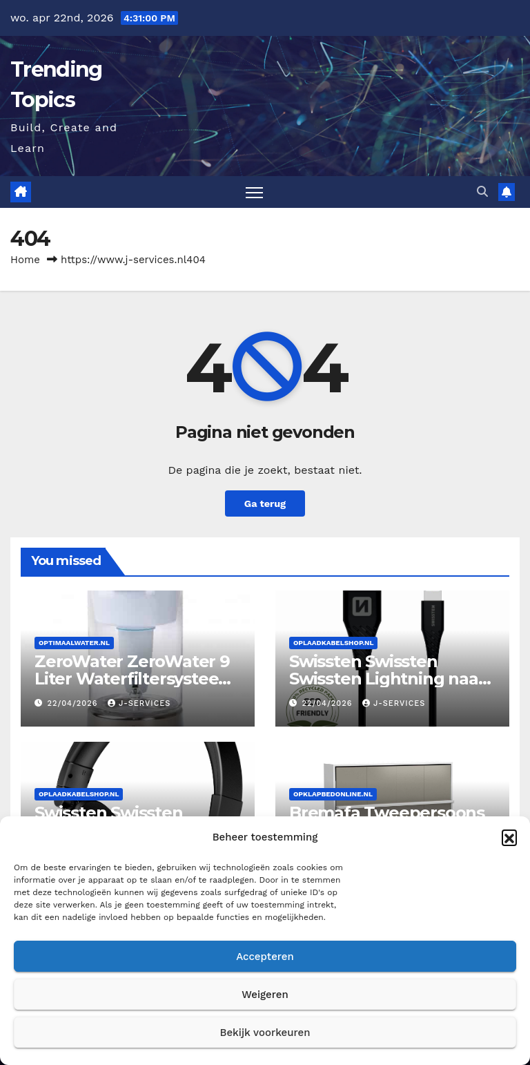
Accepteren (265, 956)
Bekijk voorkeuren (264, 1032)
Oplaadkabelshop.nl (333, 642)
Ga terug (265, 503)
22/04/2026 (74, 703)
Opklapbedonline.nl (333, 794)
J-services (139, 703)
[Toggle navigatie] (254, 192)
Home (25, 259)
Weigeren (265, 994)
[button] (509, 837)
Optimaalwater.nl (74, 642)
